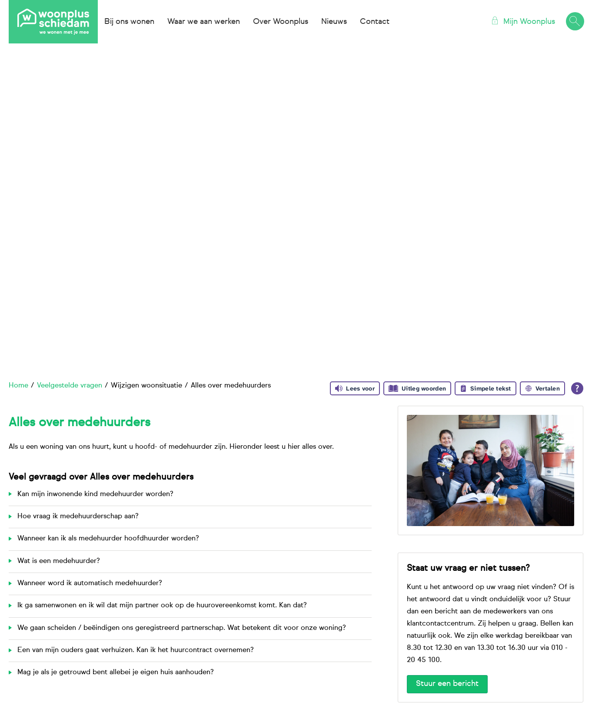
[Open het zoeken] (574, 22)
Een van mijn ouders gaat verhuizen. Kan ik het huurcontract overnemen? (135, 650)
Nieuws (334, 22)
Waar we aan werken (203, 22)
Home (18, 385)
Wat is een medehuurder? (58, 561)
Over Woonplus (280, 22)
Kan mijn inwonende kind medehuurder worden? (95, 494)
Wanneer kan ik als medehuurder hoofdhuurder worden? (108, 538)
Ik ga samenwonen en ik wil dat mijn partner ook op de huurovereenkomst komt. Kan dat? (162, 605)
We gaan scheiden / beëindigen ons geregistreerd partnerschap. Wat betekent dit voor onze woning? (181, 628)
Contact (374, 22)
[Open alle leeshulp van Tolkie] (577, 388)
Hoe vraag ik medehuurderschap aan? (78, 516)
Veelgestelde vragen (69, 385)
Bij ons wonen (129, 22)
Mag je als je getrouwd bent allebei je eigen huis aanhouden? (115, 672)
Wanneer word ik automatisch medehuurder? (89, 583)
